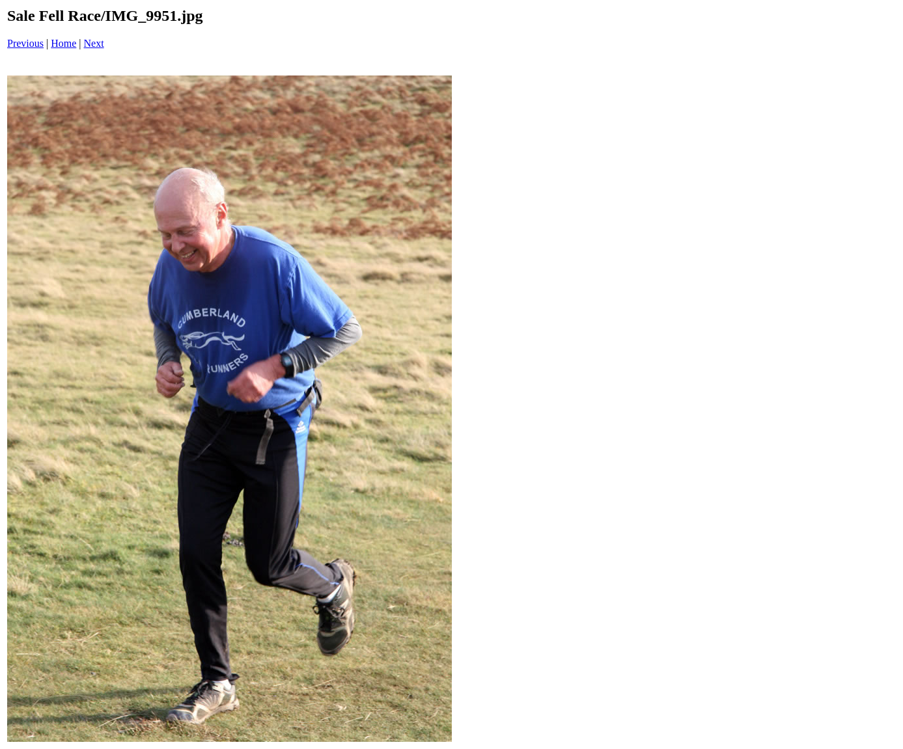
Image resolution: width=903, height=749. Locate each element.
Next (94, 43)
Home (63, 43)
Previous (25, 43)
